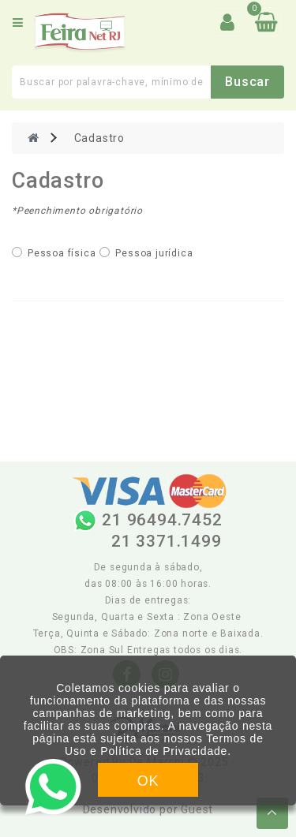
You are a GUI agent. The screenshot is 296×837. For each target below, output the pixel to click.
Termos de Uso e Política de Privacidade (164, 744)
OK (148, 781)
